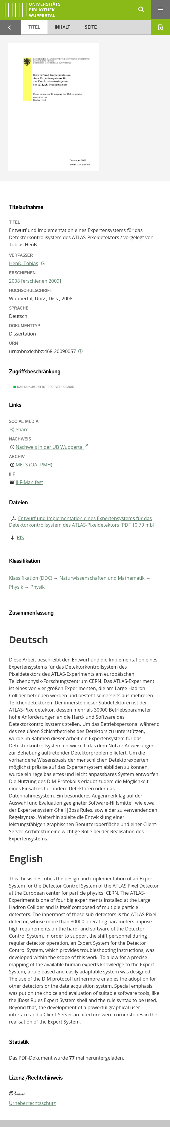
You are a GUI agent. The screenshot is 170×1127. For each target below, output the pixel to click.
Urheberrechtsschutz (32, 1103)
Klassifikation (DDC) (30, 578)
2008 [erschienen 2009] (35, 281)
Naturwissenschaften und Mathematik (102, 578)
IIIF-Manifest (29, 482)
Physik (16, 587)
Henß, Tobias (23, 263)
